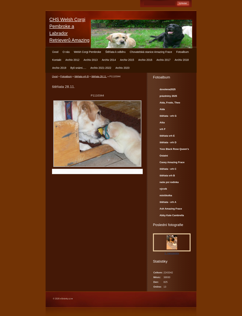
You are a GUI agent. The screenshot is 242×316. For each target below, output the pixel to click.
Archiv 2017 (163, 59)
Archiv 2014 (109, 59)
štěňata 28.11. (99, 76)
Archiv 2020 (122, 67)
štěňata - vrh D (168, 142)
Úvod (55, 51)
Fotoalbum (182, 51)
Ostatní (164, 155)
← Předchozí (60, 171)
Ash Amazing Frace (171, 208)
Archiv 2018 (182, 59)
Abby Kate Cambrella (172, 215)
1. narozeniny (171, 253)
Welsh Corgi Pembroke (87, 51)
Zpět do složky (100, 171)
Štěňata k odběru (115, 51)
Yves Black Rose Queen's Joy (174, 150)
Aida (162, 109)
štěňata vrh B (81, 76)
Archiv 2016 (145, 59)
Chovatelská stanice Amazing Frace (151, 51)
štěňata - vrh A (168, 202)
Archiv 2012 (72, 59)
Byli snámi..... (78, 67)
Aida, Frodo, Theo (170, 102)
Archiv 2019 (59, 67)
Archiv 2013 (91, 59)
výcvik (163, 188)
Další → (137, 171)
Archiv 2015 (127, 59)
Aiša (162, 122)
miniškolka (166, 195)
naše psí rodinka (169, 182)
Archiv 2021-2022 (100, 67)
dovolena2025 (168, 89)
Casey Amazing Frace (172, 162)
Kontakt (56, 59)
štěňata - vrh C (168, 168)
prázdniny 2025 (168, 96)
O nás (66, 51)
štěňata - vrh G (168, 115)
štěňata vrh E (167, 135)
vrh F (162, 129)
